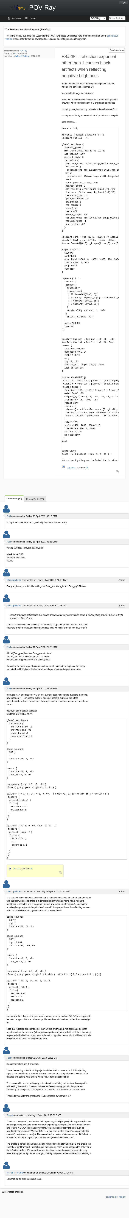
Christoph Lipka (14, 580)
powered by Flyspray (115, 1197)
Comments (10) (14, 498)
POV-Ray (23, 51)
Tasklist (32, 18)
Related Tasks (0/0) (35, 499)
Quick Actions (117, 50)
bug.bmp (69, 467)
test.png (15, 868)
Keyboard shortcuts (12, 1192)
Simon (10, 1115)
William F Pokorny (22, 56)
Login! (124, 2)
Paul (14, 53)
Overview (16, 18)
